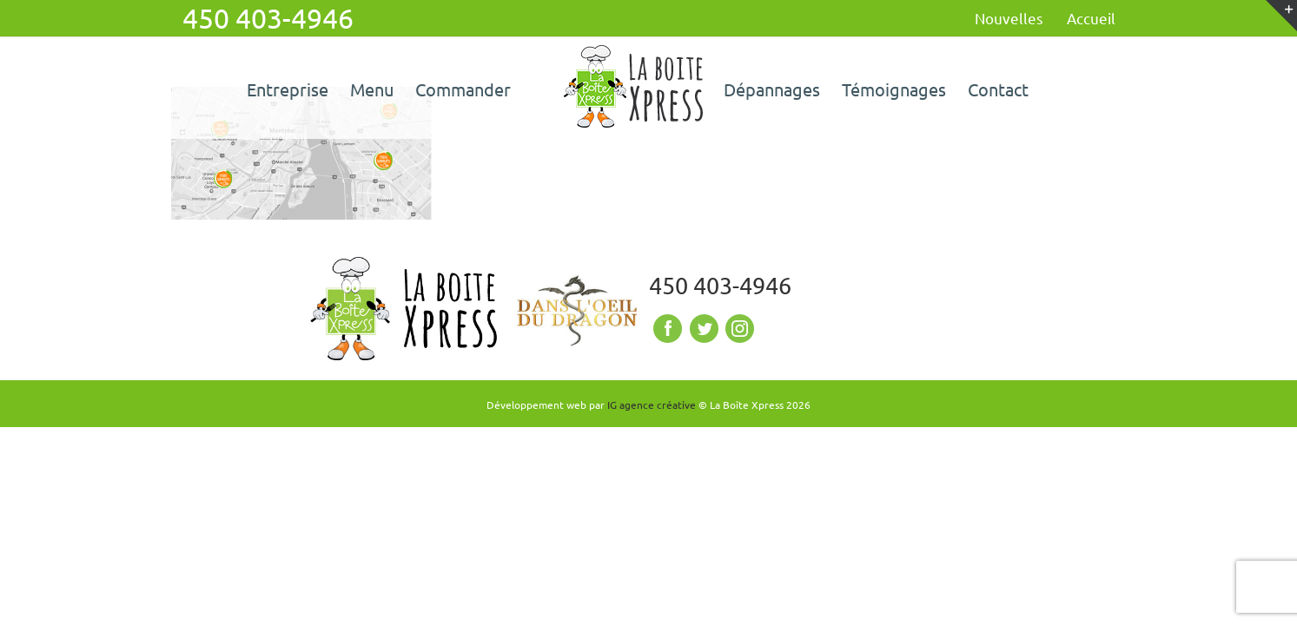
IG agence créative (651, 404)
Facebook (665, 328)
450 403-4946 (720, 285)
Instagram (738, 328)
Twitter (701, 328)
